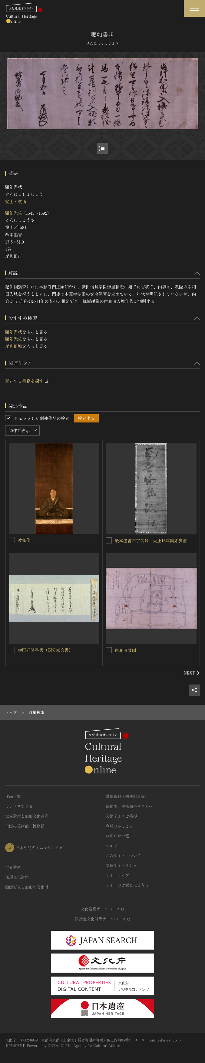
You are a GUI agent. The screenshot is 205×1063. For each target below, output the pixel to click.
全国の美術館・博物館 (25, 826)
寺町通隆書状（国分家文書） (45, 650)
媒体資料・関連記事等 (125, 796)
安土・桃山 (15, 201)
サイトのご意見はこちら (127, 885)
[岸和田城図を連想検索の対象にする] (109, 650)
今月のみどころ (119, 826)
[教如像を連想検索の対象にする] (12, 540)
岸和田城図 (125, 650)
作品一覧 (13, 796)
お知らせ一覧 (117, 836)
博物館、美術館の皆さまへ (129, 806)
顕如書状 (13, 332)
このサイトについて (123, 855)
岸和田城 (13, 346)
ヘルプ (111, 846)
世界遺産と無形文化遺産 (26, 816)
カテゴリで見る (19, 806)
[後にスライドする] (192, 673)
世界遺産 (13, 867)
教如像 (24, 540)
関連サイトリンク (121, 865)
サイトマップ (117, 875)
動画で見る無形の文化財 (26, 887)
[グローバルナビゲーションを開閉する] (194, 8)
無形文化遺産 (17, 877)
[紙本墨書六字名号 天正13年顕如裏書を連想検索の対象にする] (109, 540)
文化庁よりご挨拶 (121, 816)
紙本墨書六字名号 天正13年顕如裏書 (151, 540)
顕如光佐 (13, 213)
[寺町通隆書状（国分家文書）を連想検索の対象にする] (12, 650)
